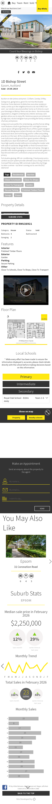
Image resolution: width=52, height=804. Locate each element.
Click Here (6, 12)
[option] (26, 329)
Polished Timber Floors (32, 190)
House (18, 195)
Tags (7, 174)
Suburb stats (15, 217)
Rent (26, 2)
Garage (8, 195)
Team (19, 2)
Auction (30, 174)
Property (16, 417)
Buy (14, 2)
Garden (29, 184)
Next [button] (50, 561)
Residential (18, 174)
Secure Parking (11, 190)
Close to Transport (13, 184)
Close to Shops (31, 179)
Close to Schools (13, 179)
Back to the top (26, 793)
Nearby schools (36, 417)
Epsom (26, 561)
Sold (32, 2)
